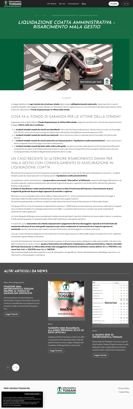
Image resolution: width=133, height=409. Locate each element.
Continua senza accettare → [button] (33, 394)
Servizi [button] (62, 4)
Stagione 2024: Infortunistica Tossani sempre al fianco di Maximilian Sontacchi (18, 291)
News (6, 284)
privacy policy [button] (17, 405)
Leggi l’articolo (12, 315)
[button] (114, 3)
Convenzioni (73, 4)
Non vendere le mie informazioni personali (13, 400)
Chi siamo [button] (51, 4)
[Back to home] (12, 3)
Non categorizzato (16, 284)
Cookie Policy (124, 392)
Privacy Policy (123, 388)
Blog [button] (84, 4)
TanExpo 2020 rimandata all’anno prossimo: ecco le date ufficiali (66, 332)
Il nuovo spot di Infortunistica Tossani (107, 338)
